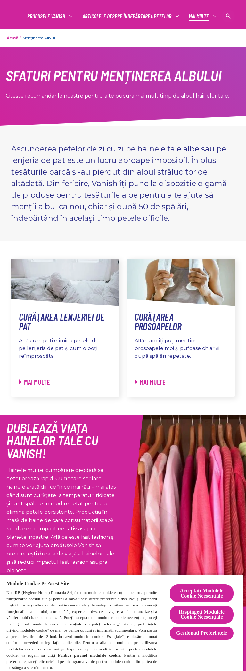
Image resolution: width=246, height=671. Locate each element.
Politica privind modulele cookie (89, 655)
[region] (121, 622)
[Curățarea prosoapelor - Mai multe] (150, 382)
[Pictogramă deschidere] (228, 16)
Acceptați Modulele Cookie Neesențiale (202, 593)
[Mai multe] (199, 16)
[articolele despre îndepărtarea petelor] (127, 16)
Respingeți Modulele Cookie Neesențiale (202, 614)
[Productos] (46, 16)
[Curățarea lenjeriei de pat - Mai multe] (34, 382)
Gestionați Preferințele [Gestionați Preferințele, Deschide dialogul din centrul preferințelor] (201, 633)
